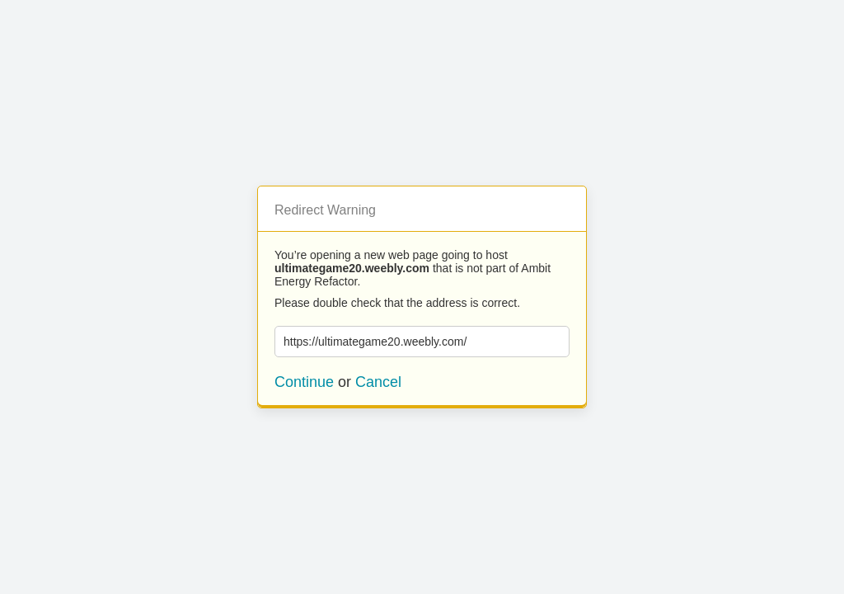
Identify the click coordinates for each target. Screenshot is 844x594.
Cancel (378, 382)
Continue (304, 382)
